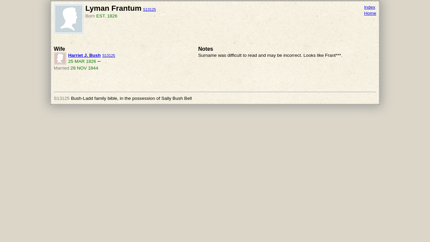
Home (370, 13)
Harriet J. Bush (84, 55)
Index (369, 7)
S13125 (149, 9)
